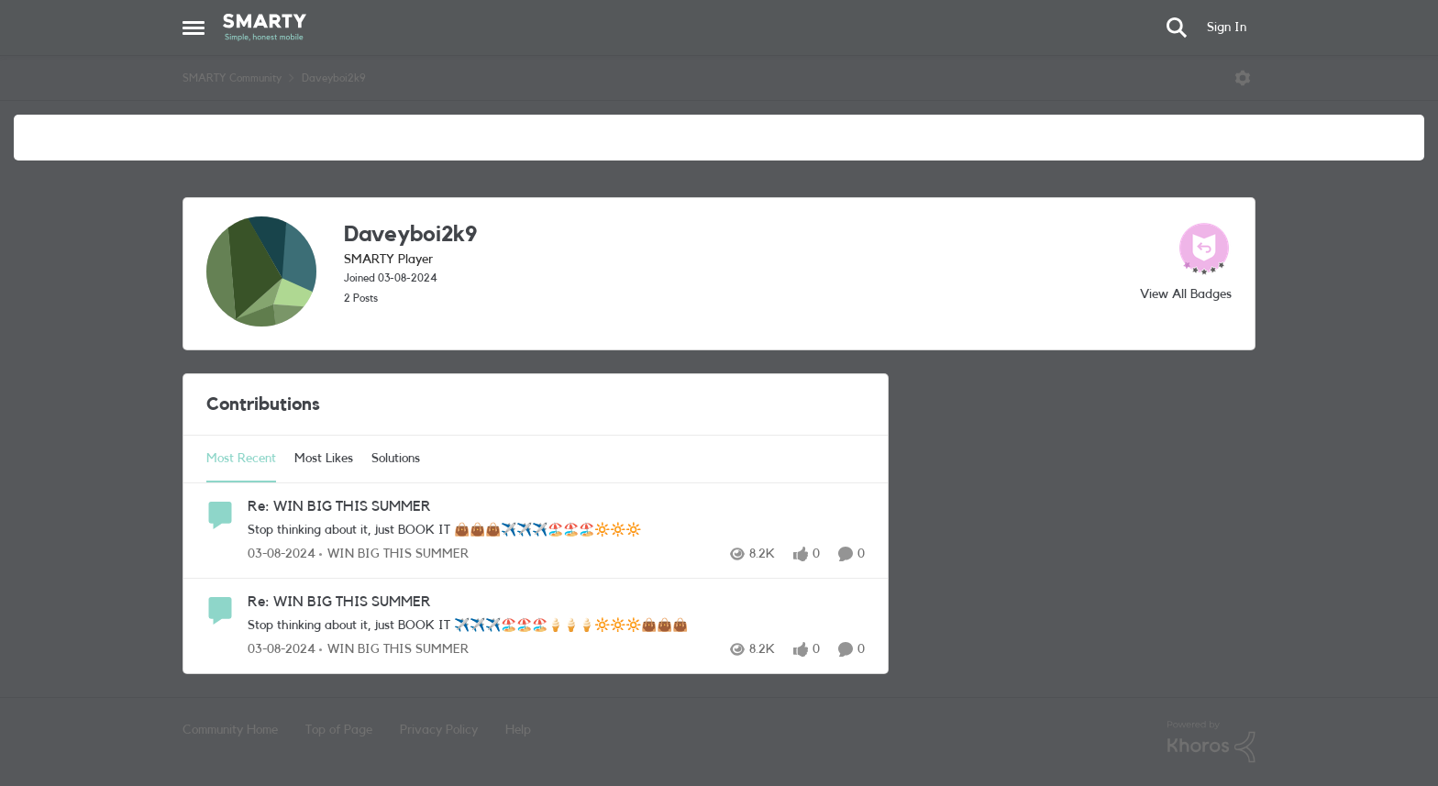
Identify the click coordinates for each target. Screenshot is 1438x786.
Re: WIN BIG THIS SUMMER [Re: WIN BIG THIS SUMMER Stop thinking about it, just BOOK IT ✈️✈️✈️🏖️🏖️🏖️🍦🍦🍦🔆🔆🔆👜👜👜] (339, 601)
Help (518, 730)
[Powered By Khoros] (1211, 742)
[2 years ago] (281, 554)
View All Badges (1186, 294)
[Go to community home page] (264, 27)
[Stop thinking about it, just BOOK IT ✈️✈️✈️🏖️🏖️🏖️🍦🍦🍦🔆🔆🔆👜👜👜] (556, 626)
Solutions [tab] (395, 458)
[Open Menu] (1242, 78)
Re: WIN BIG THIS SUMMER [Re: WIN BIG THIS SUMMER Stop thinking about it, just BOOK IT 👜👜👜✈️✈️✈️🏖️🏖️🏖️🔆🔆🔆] (339, 506)
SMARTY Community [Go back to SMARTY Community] (232, 77)
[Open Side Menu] (193, 27)
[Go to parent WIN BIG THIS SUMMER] (394, 554)
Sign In (1226, 27)
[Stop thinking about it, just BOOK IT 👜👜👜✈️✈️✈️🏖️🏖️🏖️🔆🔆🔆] (556, 530)
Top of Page (338, 730)
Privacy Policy (439, 730)
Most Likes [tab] (323, 458)
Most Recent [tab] (241, 458)
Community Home (230, 730)
